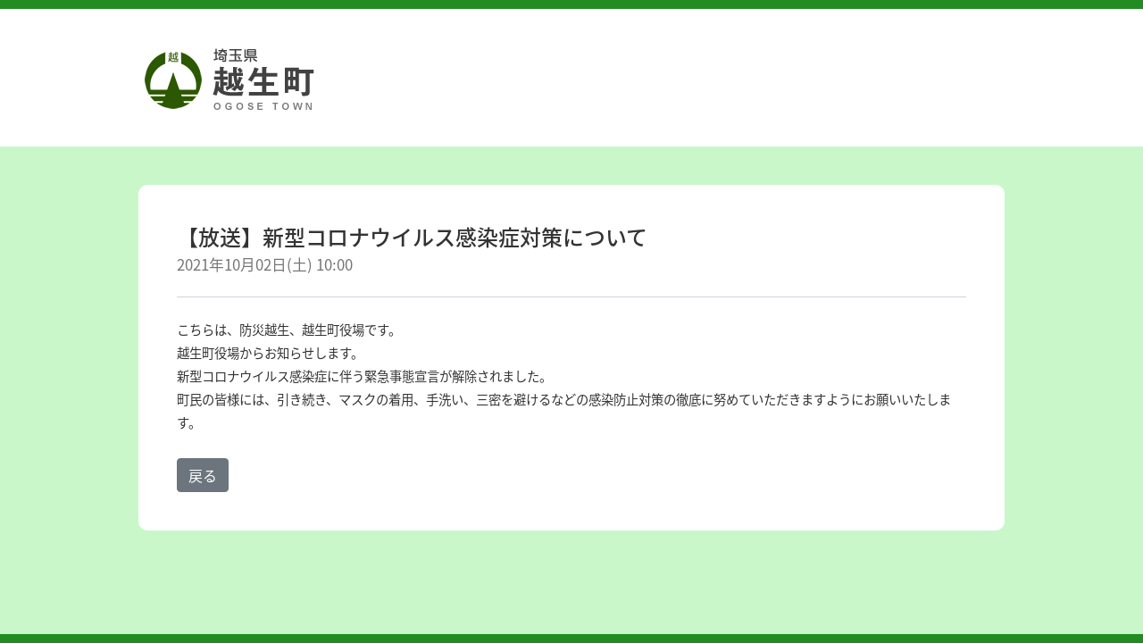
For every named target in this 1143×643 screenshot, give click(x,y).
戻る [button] (202, 475)
